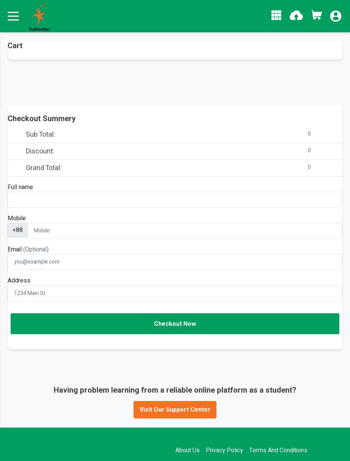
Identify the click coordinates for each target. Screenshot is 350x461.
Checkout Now (175, 323)
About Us (187, 450)
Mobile (17, 218)
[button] (276, 15)
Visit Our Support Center (175, 409)
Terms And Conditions (278, 450)
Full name (20, 187)
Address (19, 280)
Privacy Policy (224, 450)
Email (28, 249)
